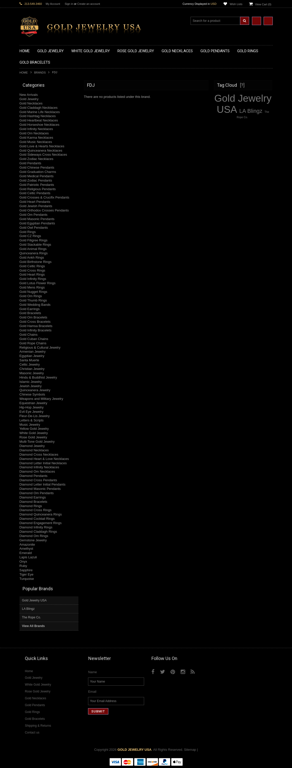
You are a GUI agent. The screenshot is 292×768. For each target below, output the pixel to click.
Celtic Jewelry (30, 364)
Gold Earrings (30, 309)
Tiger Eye (26, 574)
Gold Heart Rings (32, 274)
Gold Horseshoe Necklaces (40, 125)
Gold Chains (29, 334)
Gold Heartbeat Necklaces (39, 120)
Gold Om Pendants (34, 215)
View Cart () (263, 4)
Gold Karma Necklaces (36, 137)
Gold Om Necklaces (34, 133)
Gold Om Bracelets (33, 317)
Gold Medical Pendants (37, 176)
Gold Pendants (30, 163)
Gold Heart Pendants (35, 202)
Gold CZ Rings (30, 236)
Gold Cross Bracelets (35, 322)
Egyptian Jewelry (32, 356)
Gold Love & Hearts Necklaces (42, 146)
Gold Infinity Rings (33, 279)
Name (92, 672)
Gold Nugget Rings (33, 292)
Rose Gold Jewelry (33, 437)
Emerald (26, 553)
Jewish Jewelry (31, 386)
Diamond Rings (31, 506)
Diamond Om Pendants (37, 493)
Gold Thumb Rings (33, 300)
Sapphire (26, 570)
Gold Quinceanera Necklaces (41, 150)
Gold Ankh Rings (32, 257)
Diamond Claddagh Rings (38, 531)
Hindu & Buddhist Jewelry (38, 377)
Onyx (23, 561)
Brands (40, 72)
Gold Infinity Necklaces (36, 129)
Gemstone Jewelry (33, 540)
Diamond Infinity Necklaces (39, 467)
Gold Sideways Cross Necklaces (43, 154)
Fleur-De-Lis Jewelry (35, 416)
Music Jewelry (30, 424)
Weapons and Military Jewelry (41, 399)
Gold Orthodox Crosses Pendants (44, 210)
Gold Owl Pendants (34, 227)
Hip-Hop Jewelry (32, 407)
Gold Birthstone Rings (35, 262)
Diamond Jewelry (32, 446)
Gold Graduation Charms (38, 172)
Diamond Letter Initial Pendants (42, 484)
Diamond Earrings (33, 497)
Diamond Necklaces (34, 450)
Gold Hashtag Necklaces (38, 116)
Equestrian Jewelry (33, 403)
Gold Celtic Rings (32, 266)
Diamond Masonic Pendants (40, 489)
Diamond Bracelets (33, 502)
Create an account (88, 3)
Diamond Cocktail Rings (37, 519)
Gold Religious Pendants (38, 189)
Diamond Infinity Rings (36, 527)
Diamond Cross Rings (35, 510)
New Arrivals (29, 95)
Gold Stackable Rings (35, 244)
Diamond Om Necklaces (37, 471)
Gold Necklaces (31, 103)
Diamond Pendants (34, 476)
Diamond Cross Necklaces (39, 454)
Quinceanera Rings (34, 253)
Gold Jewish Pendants (36, 206)
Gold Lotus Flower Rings (38, 283)
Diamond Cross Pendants (38, 480)
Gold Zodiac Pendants (36, 180)
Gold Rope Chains (33, 343)
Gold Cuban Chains (34, 339)
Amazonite (27, 544)
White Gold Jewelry (34, 433)
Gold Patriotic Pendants (37, 185)
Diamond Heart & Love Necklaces (44, 459)
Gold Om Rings (31, 296)
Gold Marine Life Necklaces (40, 112)
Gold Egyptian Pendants (37, 223)
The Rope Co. (31, 617)
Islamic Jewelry (31, 382)
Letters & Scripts (32, 420)
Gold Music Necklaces (36, 142)
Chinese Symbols (32, 394)
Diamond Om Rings (34, 536)
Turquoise (27, 579)
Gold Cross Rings (32, 270)
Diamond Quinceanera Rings (41, 514)
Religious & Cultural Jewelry (40, 347)
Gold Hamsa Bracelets (36, 326)
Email (92, 691)
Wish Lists (236, 4)
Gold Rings (28, 232)
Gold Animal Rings (33, 249)
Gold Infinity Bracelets (35, 330)
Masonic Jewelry (32, 373)
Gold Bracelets (30, 313)
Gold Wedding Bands (35, 305)
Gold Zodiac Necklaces (37, 159)
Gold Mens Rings (32, 287)
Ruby (23, 566)
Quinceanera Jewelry (35, 390)
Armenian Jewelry (33, 351)
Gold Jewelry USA (34, 600)
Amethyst (26, 548)
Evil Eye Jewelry (32, 412)
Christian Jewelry (32, 369)
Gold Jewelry (29, 99)
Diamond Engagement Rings (41, 523)
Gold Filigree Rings (34, 240)
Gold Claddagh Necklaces (39, 108)
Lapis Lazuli (28, 557)
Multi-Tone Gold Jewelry (37, 441)
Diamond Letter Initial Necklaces (43, 463)
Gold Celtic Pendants (35, 193)
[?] (242, 85)
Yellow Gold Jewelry (34, 429)
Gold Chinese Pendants (37, 167)
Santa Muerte (29, 360)
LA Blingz (28, 609)
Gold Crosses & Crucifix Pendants (45, 197)
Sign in (69, 3)
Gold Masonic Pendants (37, 219)
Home (24, 72)
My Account (53, 3)
